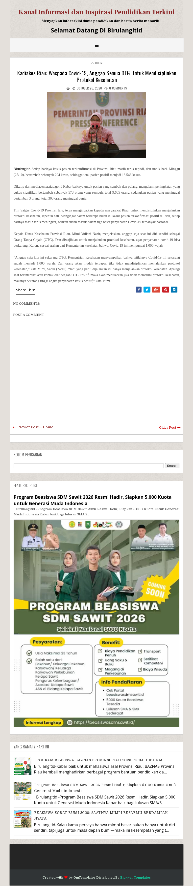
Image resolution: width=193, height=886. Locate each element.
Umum (99, 63)
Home (48, 427)
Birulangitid (22, 169)
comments (118, 88)
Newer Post (28, 427)
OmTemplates (84, 877)
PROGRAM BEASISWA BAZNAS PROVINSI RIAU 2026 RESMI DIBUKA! (98, 760)
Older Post (167, 427)
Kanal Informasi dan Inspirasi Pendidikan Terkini (97, 12)
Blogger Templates (135, 877)
